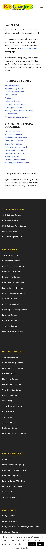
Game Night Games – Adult (16, 147)
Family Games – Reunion (15, 150)
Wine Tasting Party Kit (12, 237)
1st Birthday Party (12, 131)
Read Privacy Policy (23, 548)
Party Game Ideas (28, 48)
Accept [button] (31, 544)
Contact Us (7, 492)
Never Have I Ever (9, 231)
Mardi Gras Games (10, 395)
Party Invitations (9, 521)
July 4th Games (8, 422)
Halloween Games (12, 101)
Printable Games (9, 315)
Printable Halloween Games (16, 104)
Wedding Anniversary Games (17, 162)
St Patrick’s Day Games (14, 91)
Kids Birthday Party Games (16, 153)
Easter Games (11, 94)
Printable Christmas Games (16, 117)
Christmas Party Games (12, 362)
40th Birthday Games (11, 215)
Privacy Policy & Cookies (12, 486)
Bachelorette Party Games (16, 137)
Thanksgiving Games (13, 107)
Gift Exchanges (11, 113)
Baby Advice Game (10, 220)
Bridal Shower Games (14, 141)
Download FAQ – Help (11, 475)
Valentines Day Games (14, 88)
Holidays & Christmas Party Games (19, 110)
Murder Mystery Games (15, 159)
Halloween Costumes (11, 532)
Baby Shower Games (13, 134)
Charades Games (9, 326)
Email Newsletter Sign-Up (13, 464)
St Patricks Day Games (12, 406)
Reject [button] (40, 544)
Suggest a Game (9, 497)
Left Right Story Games (12, 331)
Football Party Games (11, 384)
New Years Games (12, 85)
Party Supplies (8, 516)
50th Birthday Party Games (14, 226)
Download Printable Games (14, 470)
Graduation (9, 98)
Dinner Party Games (13, 144)
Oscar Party (7, 401)
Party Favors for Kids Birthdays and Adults (20, 526)
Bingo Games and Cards (12, 320)
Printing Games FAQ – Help (13, 481)
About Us (6, 459)
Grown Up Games (12, 156)
